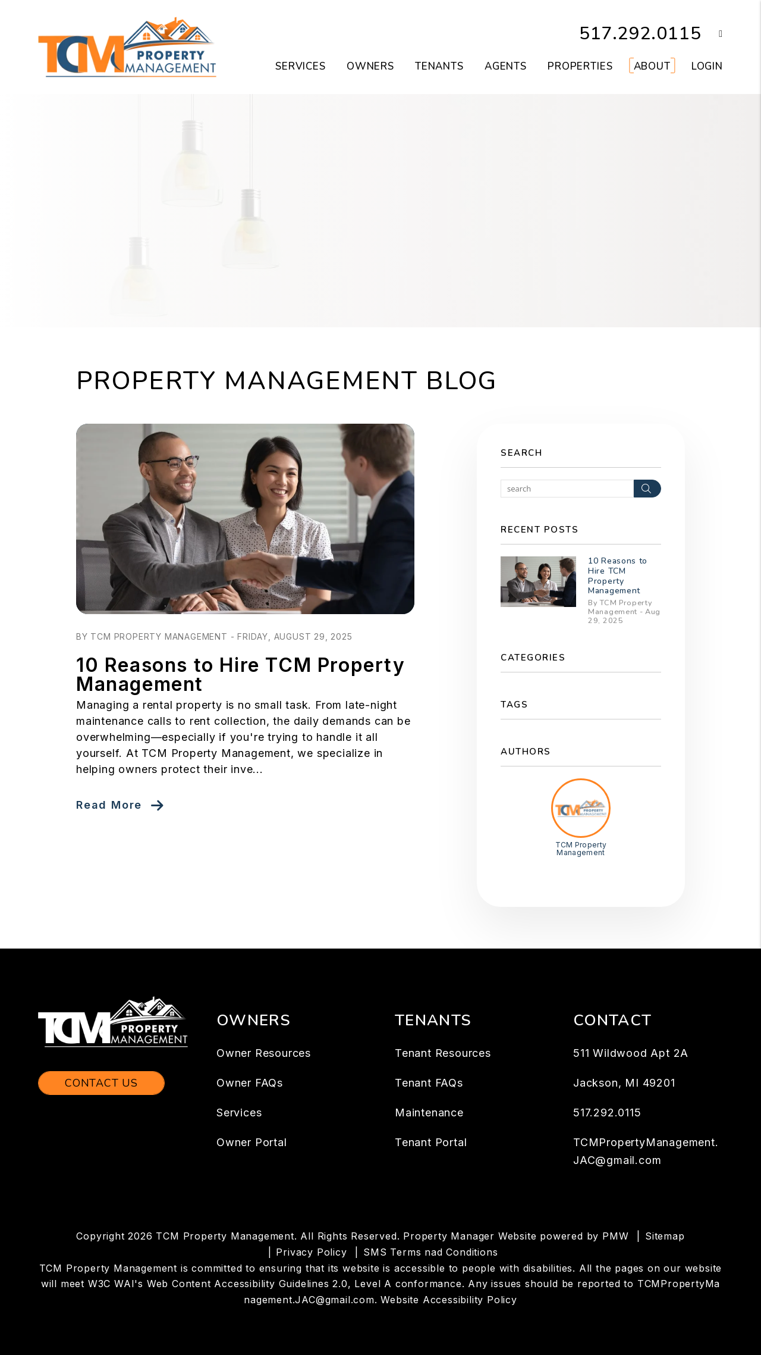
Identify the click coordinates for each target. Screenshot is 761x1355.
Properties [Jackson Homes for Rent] (580, 66)
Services (239, 1112)
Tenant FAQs (429, 1083)
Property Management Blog (286, 381)
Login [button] (707, 66)
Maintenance (429, 1112)
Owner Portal (251, 1142)
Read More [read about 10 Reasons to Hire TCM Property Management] (109, 805)
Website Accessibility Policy (448, 1300)
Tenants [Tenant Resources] (439, 66)
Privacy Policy (311, 1252)
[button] (712, 34)
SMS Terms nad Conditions (430, 1252)
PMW (615, 1236)
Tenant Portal (431, 1142)
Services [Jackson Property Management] (300, 66)
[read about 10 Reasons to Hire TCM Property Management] (245, 519)
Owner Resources (263, 1053)
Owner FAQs (249, 1083)
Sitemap (665, 1236)
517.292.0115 (640, 33)
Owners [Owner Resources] (370, 66)
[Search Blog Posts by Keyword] (567, 488)
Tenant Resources (443, 1053)
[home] (127, 46)
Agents (506, 66)
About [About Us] (652, 66)
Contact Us (101, 1083)
